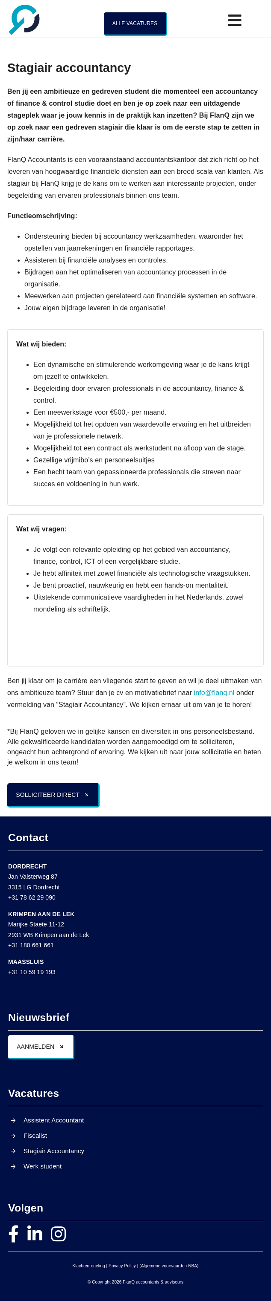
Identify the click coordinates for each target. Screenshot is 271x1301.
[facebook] (13, 1234)
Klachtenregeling (89, 1265)
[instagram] (58, 1234)
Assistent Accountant (54, 1120)
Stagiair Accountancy (54, 1150)
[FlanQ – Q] (24, 7)
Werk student (43, 1166)
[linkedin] (34, 1234)
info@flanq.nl (214, 692)
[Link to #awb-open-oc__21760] (235, 20)
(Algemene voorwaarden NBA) (168, 1265)
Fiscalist (35, 1135)
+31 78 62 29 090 (32, 897)
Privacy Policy (122, 1265)
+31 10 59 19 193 (32, 972)
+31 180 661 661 (31, 945)
